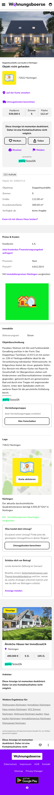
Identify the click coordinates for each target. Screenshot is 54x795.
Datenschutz (10, 764)
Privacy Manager (34, 771)
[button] (48, 745)
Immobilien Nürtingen (38, 704)
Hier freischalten (27, 421)
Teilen (40, 140)
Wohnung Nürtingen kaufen (28, 714)
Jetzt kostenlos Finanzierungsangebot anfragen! (22, 251)
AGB (36, 764)
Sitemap (18, 771)
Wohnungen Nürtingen (14, 704)
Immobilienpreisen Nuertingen (23, 517)
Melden (40, 150)
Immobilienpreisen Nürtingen (22, 274)
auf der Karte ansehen (18, 92)
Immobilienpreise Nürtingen (36, 718)
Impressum (25, 764)
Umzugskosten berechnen (21, 101)
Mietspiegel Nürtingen (14, 723)
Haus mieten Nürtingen (14, 709)
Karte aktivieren (27, 479)
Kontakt (46, 764)
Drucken (17, 150)
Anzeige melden (13, 590)
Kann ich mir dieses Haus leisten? (20, 219)
